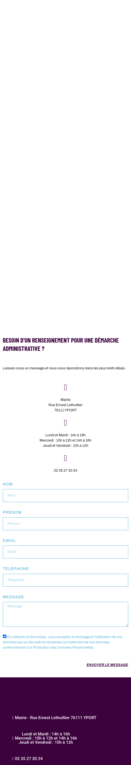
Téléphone (16, 569)
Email (9, 541)
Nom (8, 484)
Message (13, 597)
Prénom (12, 512)
